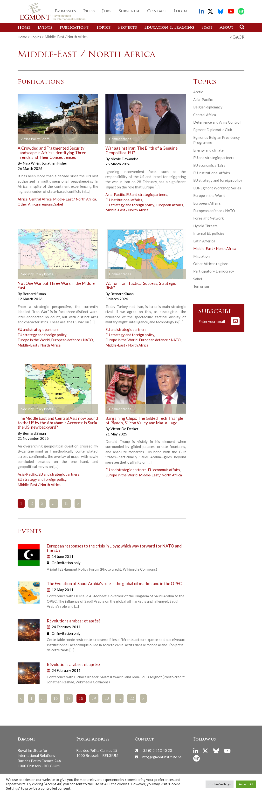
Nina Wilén (32, 162)
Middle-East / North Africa (74, 198)
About (226, 28)
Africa (23, 198)
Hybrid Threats (205, 225)
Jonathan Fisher (54, 162)
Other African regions (35, 203)
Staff (207, 28)
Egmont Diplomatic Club (212, 129)
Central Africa (40, 198)
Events (45, 28)
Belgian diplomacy (207, 106)
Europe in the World (34, 339)
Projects (127, 28)
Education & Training (169, 28)
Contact (156, 11)
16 (55, 698)
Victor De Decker (124, 428)
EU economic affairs (164, 469)
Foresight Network (208, 217)
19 (94, 698)
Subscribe (129, 11)
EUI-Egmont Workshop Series (217, 187)
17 (68, 698)
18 (66, 503)
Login (180, 11)
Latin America (204, 240)
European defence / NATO (72, 339)
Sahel (58, 203)
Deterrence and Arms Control (217, 121)
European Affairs (169, 204)
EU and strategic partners (146, 194)
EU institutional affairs (123, 199)
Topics (103, 28)
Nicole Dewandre (124, 158)
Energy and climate (208, 149)
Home (24, 28)
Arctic (198, 91)
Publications (74, 28)
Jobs (106, 11)
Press (89, 11)
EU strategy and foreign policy (129, 204)
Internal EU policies (208, 232)
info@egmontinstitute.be (161, 756)
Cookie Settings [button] (219, 784)
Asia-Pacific (115, 194)
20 (106, 698)
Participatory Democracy (213, 270)
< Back (237, 37)
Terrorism (201, 285)
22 (132, 698)
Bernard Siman (34, 293)
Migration (201, 255)
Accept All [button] (246, 784)
